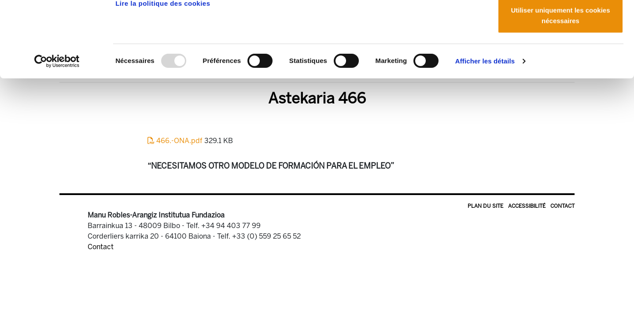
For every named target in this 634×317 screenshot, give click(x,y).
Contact (562, 206)
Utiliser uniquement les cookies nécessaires (560, 86)
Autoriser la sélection (560, 52)
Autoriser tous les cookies (560, 23)
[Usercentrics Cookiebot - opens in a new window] (57, 132)
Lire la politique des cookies (162, 74)
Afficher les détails (485, 132)
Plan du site (485, 206)
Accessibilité (527, 206)
